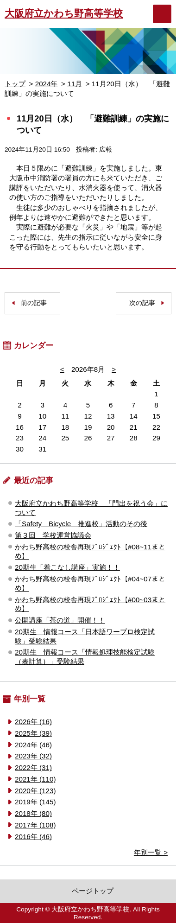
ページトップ (92, 891)
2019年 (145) (35, 802)
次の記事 (142, 302)
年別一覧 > (151, 852)
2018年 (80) (33, 813)
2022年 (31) (33, 767)
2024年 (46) (33, 745)
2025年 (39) (33, 733)
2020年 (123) (35, 791)
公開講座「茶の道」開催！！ (60, 620)
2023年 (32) (33, 756)
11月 (74, 84)
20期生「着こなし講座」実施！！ (67, 567)
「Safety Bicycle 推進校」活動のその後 (81, 524)
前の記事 (34, 302)
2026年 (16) (33, 722)
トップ (15, 84)
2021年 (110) (35, 779)
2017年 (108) (35, 825)
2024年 (46, 84)
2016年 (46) (33, 836)
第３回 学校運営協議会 (53, 535)
